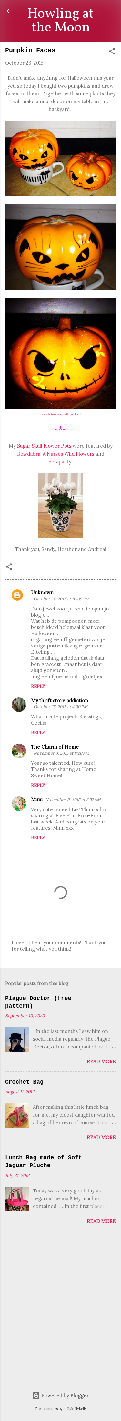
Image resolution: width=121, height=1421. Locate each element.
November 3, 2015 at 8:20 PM (61, 753)
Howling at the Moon (60, 21)
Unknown (42, 592)
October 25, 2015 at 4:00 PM (60, 707)
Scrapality (59, 461)
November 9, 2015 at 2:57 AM (73, 799)
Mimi (37, 799)
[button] (112, 52)
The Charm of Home (55, 747)
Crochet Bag (24, 1082)
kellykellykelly (75, 1408)
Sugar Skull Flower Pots (44, 446)
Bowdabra (28, 454)
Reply (38, 686)
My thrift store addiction (59, 700)
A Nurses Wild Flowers (68, 454)
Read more (101, 1062)
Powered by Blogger (60, 1395)
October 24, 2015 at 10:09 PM (61, 599)
